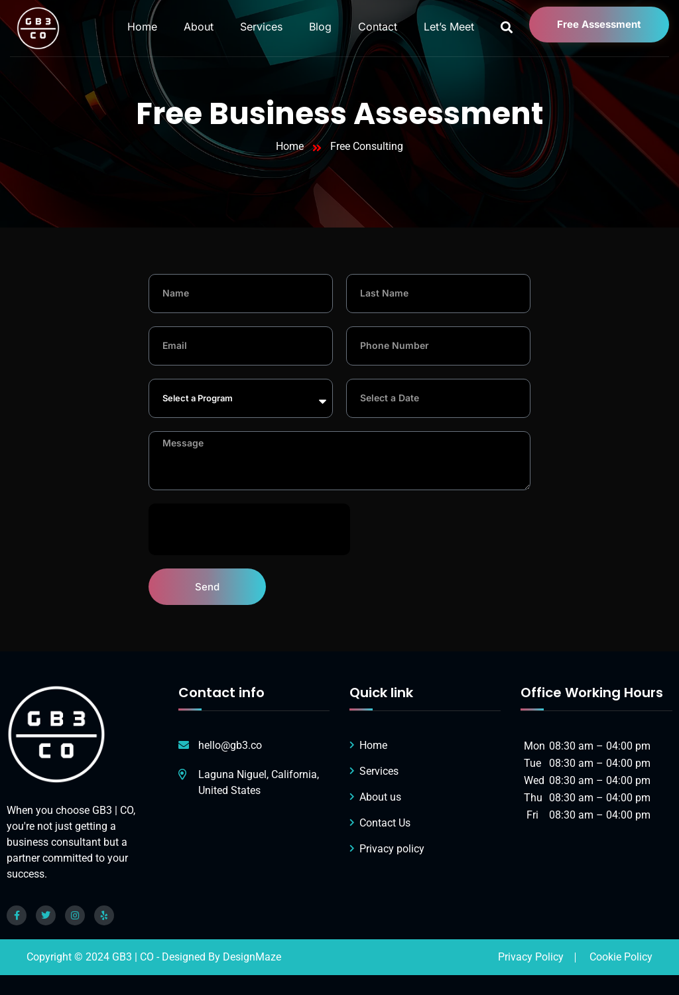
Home (142, 26)
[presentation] (249, 529)
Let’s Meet (449, 26)
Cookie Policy (620, 957)
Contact (377, 26)
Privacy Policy (531, 957)
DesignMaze (252, 957)
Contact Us (384, 823)
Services (261, 26)
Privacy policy (391, 848)
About (199, 26)
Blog (320, 26)
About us (380, 797)
